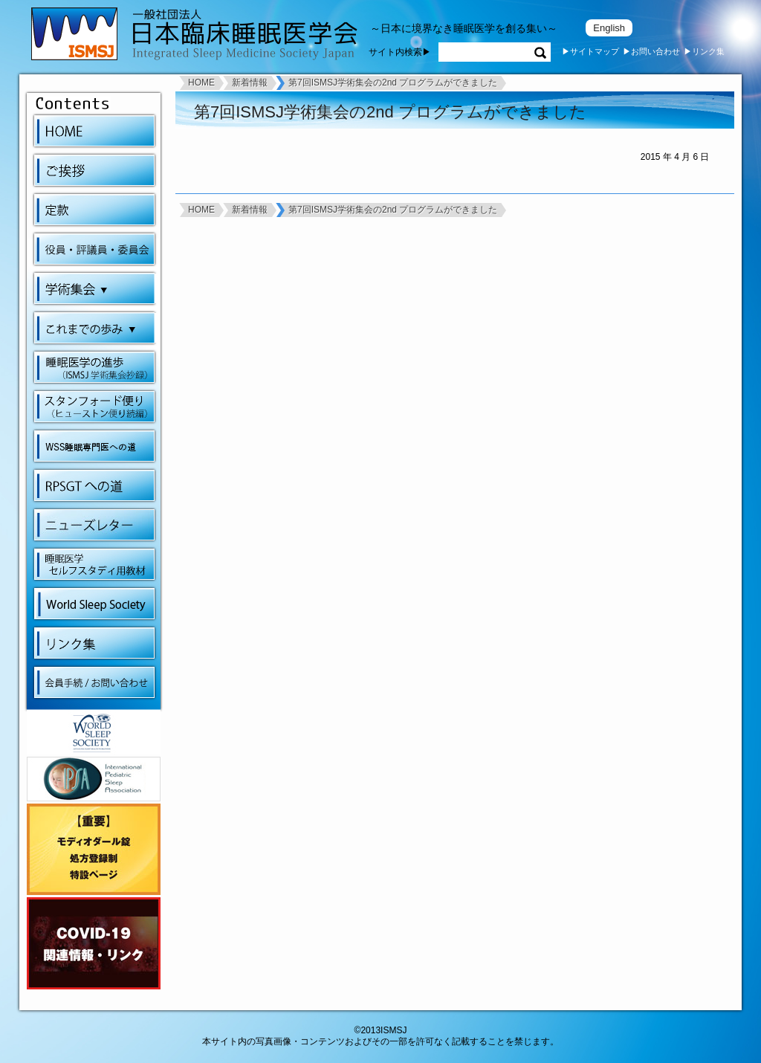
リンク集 (94, 643)
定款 (94, 209)
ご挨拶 (94, 170)
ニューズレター (94, 525)
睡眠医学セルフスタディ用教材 (94, 564)
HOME (94, 131)
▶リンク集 (704, 51)
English (609, 27)
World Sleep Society (94, 603)
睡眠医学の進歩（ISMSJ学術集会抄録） (94, 367)
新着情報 (250, 82)
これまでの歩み (96, 328)
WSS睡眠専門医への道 (94, 446)
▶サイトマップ (590, 51)
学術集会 (96, 288)
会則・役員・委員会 (94, 249)
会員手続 (94, 682)
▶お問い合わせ (651, 51)
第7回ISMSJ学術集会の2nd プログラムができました (392, 82)
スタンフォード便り (94, 406)
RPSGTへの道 (94, 485)
